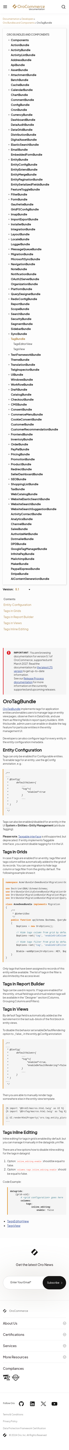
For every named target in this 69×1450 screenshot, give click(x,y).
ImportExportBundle (23, 219)
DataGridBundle (20, 129)
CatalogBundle (21, 394)
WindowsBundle (22, 379)
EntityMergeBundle (23, 174)
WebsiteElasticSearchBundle (29, 499)
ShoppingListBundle (23, 484)
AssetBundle (18, 70)
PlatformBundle (20, 289)
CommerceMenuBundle (25, 414)
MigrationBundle (20, 254)
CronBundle (19, 109)
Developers (27, 19)
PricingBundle (19, 454)
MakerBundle (19, 563)
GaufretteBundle (22, 204)
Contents (9, 599)
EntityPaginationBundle (27, 179)
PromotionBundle (23, 459)
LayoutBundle (18, 234)
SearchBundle (19, 314)
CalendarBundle (20, 89)
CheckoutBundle (20, 399)
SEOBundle (17, 479)
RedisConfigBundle (22, 299)
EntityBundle (18, 159)
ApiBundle (18, 65)
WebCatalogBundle (24, 494)
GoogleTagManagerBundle (29, 549)
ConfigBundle (20, 104)
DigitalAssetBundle (24, 139)
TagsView (19, 349)
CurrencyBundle (20, 114)
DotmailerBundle (22, 539)
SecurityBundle (21, 319)
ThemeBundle (20, 359)
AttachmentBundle (22, 75)
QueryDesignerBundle (24, 294)
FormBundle (17, 199)
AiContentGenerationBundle (30, 578)
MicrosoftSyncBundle (25, 259)
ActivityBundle (19, 50)
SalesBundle (19, 529)
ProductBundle (19, 464)
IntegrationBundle (23, 229)
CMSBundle (17, 404)
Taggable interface (29, 836)
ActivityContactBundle (26, 514)
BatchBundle (19, 80)
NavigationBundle (21, 264)
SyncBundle (17, 333)
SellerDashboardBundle (27, 474)
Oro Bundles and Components (19, 22)
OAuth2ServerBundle (25, 279)
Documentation (11, 19)
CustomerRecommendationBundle (34, 429)
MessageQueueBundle (24, 249)
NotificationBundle (23, 274)
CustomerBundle (22, 424)
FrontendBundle (20, 434)
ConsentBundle (20, 409)
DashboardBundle (23, 119)
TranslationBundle (21, 364)
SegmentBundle (22, 324)
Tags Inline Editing (16, 629)
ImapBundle (17, 214)
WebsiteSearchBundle (24, 504)
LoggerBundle (20, 244)
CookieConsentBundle (26, 419)
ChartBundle (19, 94)
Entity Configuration (17, 605)
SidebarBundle (21, 329)
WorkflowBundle (20, 384)
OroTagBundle (11, 708)
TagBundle (16, 339)
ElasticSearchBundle (23, 144)
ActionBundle (20, 45)
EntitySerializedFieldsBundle (30, 184)
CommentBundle (22, 99)
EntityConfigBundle (24, 164)
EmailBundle (18, 149)
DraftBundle (17, 389)
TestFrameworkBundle (24, 354)
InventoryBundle (22, 439)
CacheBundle (20, 84)
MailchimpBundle (22, 558)
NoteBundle (19, 269)
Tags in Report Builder (18, 617)
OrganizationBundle (24, 284)
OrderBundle (18, 444)
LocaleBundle (18, 239)
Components (18, 40)
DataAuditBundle (22, 124)
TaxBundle (18, 489)
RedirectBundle (21, 469)
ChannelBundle (21, 524)
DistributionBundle (23, 134)
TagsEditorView (22, 343)
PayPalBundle (20, 449)
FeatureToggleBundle (25, 189)
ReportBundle (20, 304)
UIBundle (15, 374)
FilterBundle (17, 194)
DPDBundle (18, 544)
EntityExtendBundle (24, 169)
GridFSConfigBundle (25, 209)
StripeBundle (19, 573)
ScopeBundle (20, 309)
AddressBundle (21, 60)
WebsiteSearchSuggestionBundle (33, 509)
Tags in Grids (12, 611)
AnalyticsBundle (22, 519)
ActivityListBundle (23, 55)
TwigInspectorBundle (25, 369)
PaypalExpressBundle (25, 568)
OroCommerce (18, 1310)
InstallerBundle (19, 224)
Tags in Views (12, 623)
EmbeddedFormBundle (26, 154)
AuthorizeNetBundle (24, 534)
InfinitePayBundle (22, 554)
